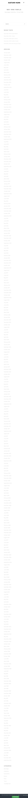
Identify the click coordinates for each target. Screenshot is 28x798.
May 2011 (6, 441)
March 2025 (6, 72)
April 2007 (6, 547)
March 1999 (6, 661)
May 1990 (6, 755)
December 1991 (7, 733)
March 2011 (6, 446)
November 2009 (7, 478)
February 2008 (7, 525)
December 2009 (7, 475)
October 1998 (7, 666)
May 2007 (6, 545)
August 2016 (6, 300)
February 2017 (7, 285)
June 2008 (6, 515)
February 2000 (7, 648)
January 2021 (7, 183)
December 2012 (7, 396)
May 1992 (6, 730)
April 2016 (6, 310)
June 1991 (6, 738)
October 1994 (7, 705)
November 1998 (7, 663)
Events (5, 776)
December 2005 (7, 584)
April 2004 (6, 611)
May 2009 (6, 490)
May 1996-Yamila (14, 9)
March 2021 (6, 178)
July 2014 (6, 354)
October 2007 (7, 535)
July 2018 (6, 245)
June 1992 (6, 728)
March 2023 (6, 124)
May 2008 (6, 517)
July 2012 (6, 408)
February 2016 (7, 314)
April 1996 (6, 688)
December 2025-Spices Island (11, 38)
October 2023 (7, 109)
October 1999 (7, 656)
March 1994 (6, 713)
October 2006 (7, 559)
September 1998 (7, 668)
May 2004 (6, 609)
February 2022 (7, 154)
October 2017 (7, 265)
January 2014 (7, 366)
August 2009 (7, 485)
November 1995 (7, 693)
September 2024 (7, 87)
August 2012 (6, 406)
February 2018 (7, 255)
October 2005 (7, 589)
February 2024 (7, 99)
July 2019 (6, 218)
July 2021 (6, 169)
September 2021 (7, 166)
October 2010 (7, 458)
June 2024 (6, 92)
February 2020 (7, 203)
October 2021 (7, 164)
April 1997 (6, 676)
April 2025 (6, 70)
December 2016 (7, 290)
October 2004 (7, 606)
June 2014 (6, 357)
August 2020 (7, 196)
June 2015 (6, 332)
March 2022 (6, 151)
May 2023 (6, 119)
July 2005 (6, 594)
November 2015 (7, 322)
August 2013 (6, 376)
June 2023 (6, 117)
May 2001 (6, 636)
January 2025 (7, 77)
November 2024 (7, 82)
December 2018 (7, 235)
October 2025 (7, 60)
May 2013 (6, 384)
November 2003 (7, 614)
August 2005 (7, 592)
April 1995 (6, 700)
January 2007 (7, 552)
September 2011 (7, 431)
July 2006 (6, 567)
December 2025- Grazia (9, 36)
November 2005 (7, 587)
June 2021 (6, 171)
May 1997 (6, 673)
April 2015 (6, 337)
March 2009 (6, 495)
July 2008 (6, 512)
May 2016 (6, 307)
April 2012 (6, 416)
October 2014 (7, 349)
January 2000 (7, 651)
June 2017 (6, 275)
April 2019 (6, 225)
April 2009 (6, 493)
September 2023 (7, 112)
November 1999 (7, 653)
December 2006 (7, 554)
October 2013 (7, 374)
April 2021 (6, 176)
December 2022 (7, 131)
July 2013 (6, 379)
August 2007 (7, 537)
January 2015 (7, 344)
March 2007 (6, 550)
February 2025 (7, 74)
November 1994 (7, 703)
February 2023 (7, 126)
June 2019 (6, 220)
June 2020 (6, 198)
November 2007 (7, 532)
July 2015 (6, 329)
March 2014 (6, 364)
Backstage (7, 12)
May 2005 (6, 599)
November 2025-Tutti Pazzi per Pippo (12, 43)
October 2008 (7, 507)
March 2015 (6, 339)
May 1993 (6, 723)
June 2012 (6, 411)
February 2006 (7, 579)
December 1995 (7, 691)
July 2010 (6, 463)
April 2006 (6, 574)
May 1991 (6, 740)
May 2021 (6, 173)
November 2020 (7, 188)
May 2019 (6, 223)
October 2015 (7, 324)
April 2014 (6, 361)
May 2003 (6, 621)
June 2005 (6, 597)
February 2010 (7, 473)
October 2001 (7, 631)
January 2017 (7, 287)
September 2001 (7, 634)
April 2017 (6, 280)
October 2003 (7, 616)
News (5, 778)
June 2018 (6, 248)
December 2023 (7, 104)
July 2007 (6, 540)
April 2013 (6, 386)
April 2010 (6, 470)
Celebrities (13, 12)
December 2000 (7, 639)
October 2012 (7, 401)
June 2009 (6, 488)
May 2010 (6, 468)
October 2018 (7, 240)
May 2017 (6, 277)
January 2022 (7, 156)
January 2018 (7, 258)
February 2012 (7, 421)
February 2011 (7, 448)
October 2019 (7, 213)
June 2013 (6, 381)
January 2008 (7, 527)
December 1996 (7, 681)
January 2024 (7, 102)
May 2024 (6, 94)
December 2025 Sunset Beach (11, 33)
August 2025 (7, 62)
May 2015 (6, 334)
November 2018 (7, 238)
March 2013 (6, 389)
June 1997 (6, 671)
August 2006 (7, 564)
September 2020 (8, 193)
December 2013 (7, 369)
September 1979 (7, 760)
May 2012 (6, 413)
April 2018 (6, 253)
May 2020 (6, 201)
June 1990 (6, 752)
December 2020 (7, 186)
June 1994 (6, 708)
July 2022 (6, 141)
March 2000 (6, 646)
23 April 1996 (20, 12)
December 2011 (7, 423)
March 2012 (6, 418)
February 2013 (7, 391)
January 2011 (7, 451)
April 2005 (6, 601)
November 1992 (7, 725)
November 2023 (7, 107)
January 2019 (7, 233)
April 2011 (6, 443)
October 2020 (7, 191)
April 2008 (6, 520)
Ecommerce (6, 773)
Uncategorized (7, 783)
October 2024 (7, 84)
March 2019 (6, 228)
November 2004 (7, 604)
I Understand (15, 796)
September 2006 (8, 562)
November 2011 (7, 426)
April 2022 (6, 149)
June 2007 (6, 542)
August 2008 (7, 510)
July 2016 (6, 302)
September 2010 (7, 460)
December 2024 (7, 79)
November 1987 (7, 757)
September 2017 (7, 267)
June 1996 (6, 686)
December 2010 (7, 453)
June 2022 (6, 144)
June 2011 (6, 438)
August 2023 (7, 114)
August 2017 (6, 270)
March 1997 (6, 678)
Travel (5, 781)
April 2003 (6, 624)
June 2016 (6, 305)
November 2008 (7, 505)
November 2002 (7, 626)
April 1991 (6, 742)
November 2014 (7, 347)
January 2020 (7, 206)
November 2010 (7, 456)
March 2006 (6, 577)
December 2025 (7, 55)
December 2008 (7, 503)
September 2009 (8, 483)
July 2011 (6, 436)
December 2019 (7, 208)
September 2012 (7, 404)
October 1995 (7, 695)
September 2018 (7, 243)
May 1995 (6, 698)
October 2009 (7, 480)
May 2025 (6, 67)
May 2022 (6, 146)
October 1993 (7, 715)
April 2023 (6, 122)
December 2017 (7, 260)
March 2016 (6, 312)
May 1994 (6, 710)
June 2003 (6, 619)
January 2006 (7, 582)
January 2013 (7, 394)
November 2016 (7, 292)
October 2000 (7, 644)
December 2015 (7, 319)
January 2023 (7, 129)
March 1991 (6, 745)
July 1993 (6, 720)
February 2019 (7, 230)
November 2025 (7, 57)
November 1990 (7, 750)
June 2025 (6, 65)
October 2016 (7, 295)
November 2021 (7, 161)
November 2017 (7, 263)
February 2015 (7, 342)
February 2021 (7, 181)
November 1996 (7, 683)
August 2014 (6, 352)
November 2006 (7, 557)
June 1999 (6, 658)
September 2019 (7, 216)
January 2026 (7, 52)
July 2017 (6, 272)
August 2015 (6, 327)
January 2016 (7, 317)
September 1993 (7, 718)
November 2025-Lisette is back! (11, 41)
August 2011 (6, 433)
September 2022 (7, 139)
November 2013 (7, 371)
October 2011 (7, 428)
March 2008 (6, 522)
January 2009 (7, 500)
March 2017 (6, 282)
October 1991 (7, 735)
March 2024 (6, 97)
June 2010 (6, 465)
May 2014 (6, 359)
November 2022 (7, 134)
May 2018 (6, 250)
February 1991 (7, 747)
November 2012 (7, 399)
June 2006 (6, 569)
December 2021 (7, 159)
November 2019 (7, 211)
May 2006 (6, 572)
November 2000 (7, 641)
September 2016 (7, 297)
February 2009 (7, 498)
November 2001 (7, 629)
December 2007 (7, 530)
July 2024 (6, 89)
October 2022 (7, 136)
